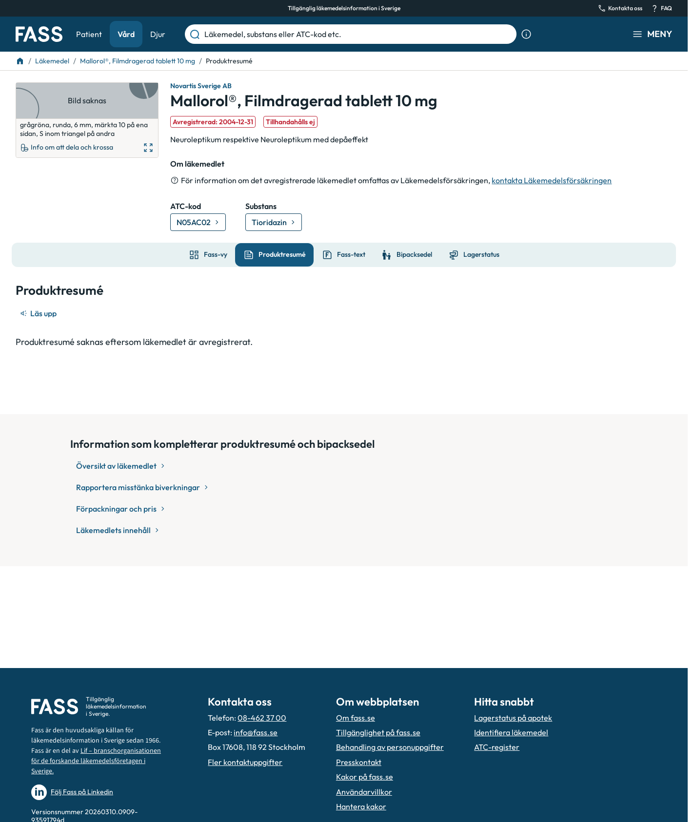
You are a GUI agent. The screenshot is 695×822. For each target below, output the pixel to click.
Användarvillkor (364, 792)
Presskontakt (358, 762)
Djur (157, 34)
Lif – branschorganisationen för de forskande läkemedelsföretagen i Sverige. (96, 761)
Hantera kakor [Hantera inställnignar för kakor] (361, 806)
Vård (126, 34)
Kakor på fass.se (364, 777)
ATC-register (496, 747)
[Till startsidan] (20, 61)
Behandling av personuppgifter (390, 747)
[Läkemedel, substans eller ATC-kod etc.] (358, 34)
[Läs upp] (39, 313)
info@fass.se (256, 732)
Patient (89, 34)
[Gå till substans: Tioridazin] (273, 222)
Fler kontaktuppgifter (245, 762)
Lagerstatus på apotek (513, 718)
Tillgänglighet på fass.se (378, 732)
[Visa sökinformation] (526, 34)
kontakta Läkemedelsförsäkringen (552, 180)
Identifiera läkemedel (511, 732)
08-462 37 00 (262, 718)
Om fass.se (355, 718)
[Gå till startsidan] (39, 34)
